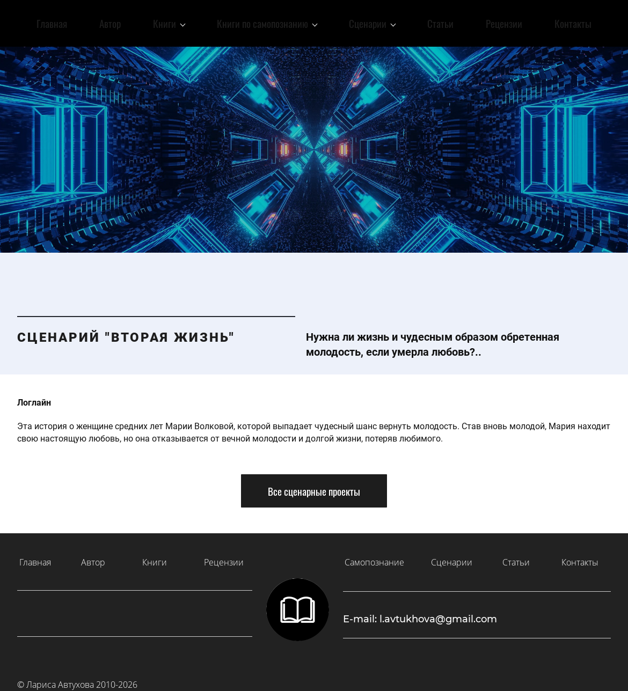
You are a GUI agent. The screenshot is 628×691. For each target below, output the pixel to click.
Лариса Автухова (60, 676)
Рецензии (224, 554)
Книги (154, 554)
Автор (93, 554)
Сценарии (451, 554)
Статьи (516, 554)
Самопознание (374, 554)
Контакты (579, 554)
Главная (35, 554)
